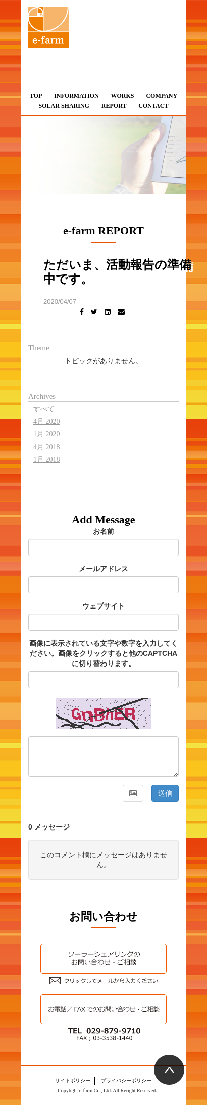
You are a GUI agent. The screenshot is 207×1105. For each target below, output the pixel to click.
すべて (44, 409)
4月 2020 (46, 421)
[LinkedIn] (108, 312)
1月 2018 (46, 459)
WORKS (122, 95)
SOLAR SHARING (64, 105)
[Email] (121, 312)
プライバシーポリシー (126, 1080)
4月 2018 (46, 447)
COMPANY (161, 95)
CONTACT (153, 105)
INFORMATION (76, 95)
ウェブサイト (103, 606)
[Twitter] (94, 312)
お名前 (103, 531)
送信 (165, 793)
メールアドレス (103, 569)
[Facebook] (82, 312)
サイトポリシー (72, 1080)
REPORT (114, 105)
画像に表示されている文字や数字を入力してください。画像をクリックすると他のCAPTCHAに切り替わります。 (103, 653)
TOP (36, 95)
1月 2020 (46, 434)
